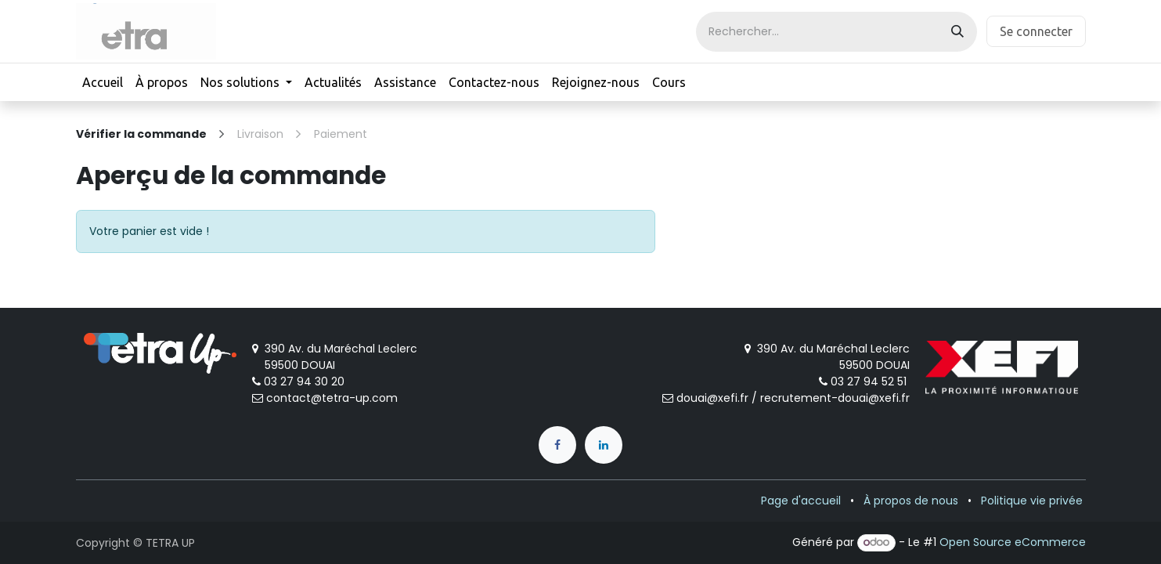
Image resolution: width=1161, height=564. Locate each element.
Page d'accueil (801, 500)
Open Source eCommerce (1012, 542)
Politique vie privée (1032, 500)
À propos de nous (911, 500)
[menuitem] (102, 82)
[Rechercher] (957, 32)
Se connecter (1036, 31)
